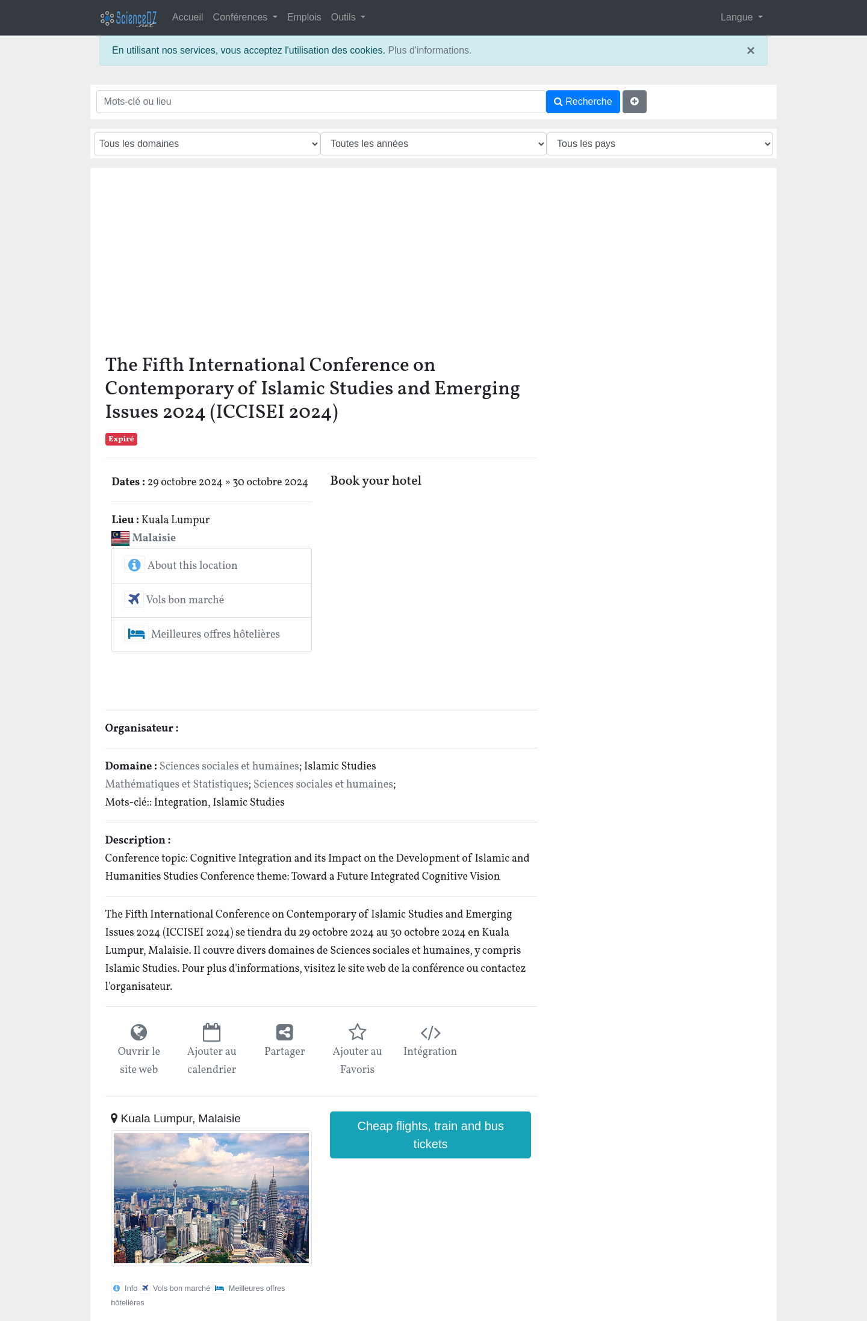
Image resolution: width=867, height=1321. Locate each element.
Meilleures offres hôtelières (202, 634)
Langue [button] (738, 17)
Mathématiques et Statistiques (177, 784)
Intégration (430, 1052)
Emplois (304, 17)
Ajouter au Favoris (357, 1061)
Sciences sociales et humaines (229, 766)
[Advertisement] (433, 264)
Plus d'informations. (429, 50)
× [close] (751, 50)
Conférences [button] (241, 17)
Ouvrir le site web (139, 1061)
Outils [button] (344, 17)
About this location (180, 566)
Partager (284, 1052)
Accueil (188, 17)
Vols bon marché (174, 600)
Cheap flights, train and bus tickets (430, 1135)
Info (124, 1288)
